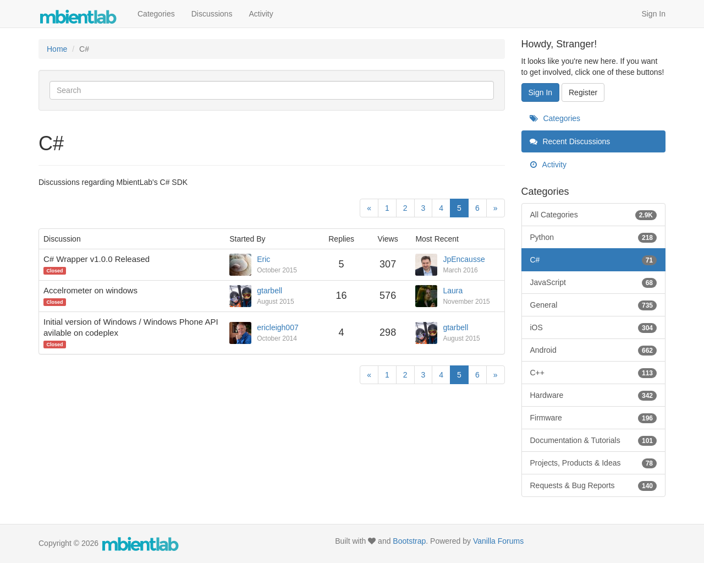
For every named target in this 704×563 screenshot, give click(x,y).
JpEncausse (464, 259)
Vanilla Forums (498, 541)
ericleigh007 (278, 327)
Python (593, 237)
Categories (156, 13)
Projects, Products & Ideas (593, 462)
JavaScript (593, 282)
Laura (453, 290)
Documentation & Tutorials (593, 440)
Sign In (653, 13)
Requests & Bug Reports (593, 485)
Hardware (593, 395)
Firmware (593, 417)
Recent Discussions (570, 141)
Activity (261, 13)
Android (593, 350)
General (593, 304)
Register (583, 92)
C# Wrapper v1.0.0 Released (96, 259)
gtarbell (269, 290)
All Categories (593, 214)
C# (593, 259)
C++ (593, 372)
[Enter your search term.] (272, 90)
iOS (593, 327)
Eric (263, 259)
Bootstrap (409, 541)
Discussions (212, 13)
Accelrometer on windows (90, 290)
